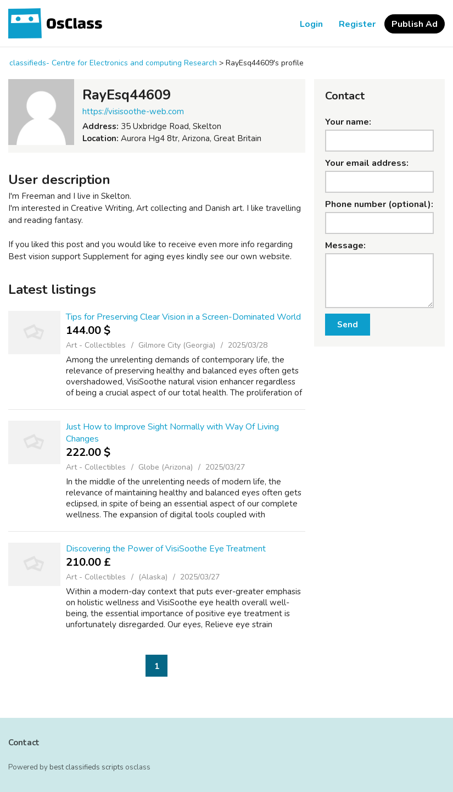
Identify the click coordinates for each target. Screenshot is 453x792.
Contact (24, 742)
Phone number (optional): (379, 204)
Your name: (348, 122)
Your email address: (367, 163)
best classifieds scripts (86, 767)
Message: (345, 245)
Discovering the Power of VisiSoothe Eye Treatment (166, 549)
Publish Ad (415, 24)
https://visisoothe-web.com (133, 111)
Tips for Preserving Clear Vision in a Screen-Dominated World (183, 317)
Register (357, 24)
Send (347, 324)
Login (311, 24)
